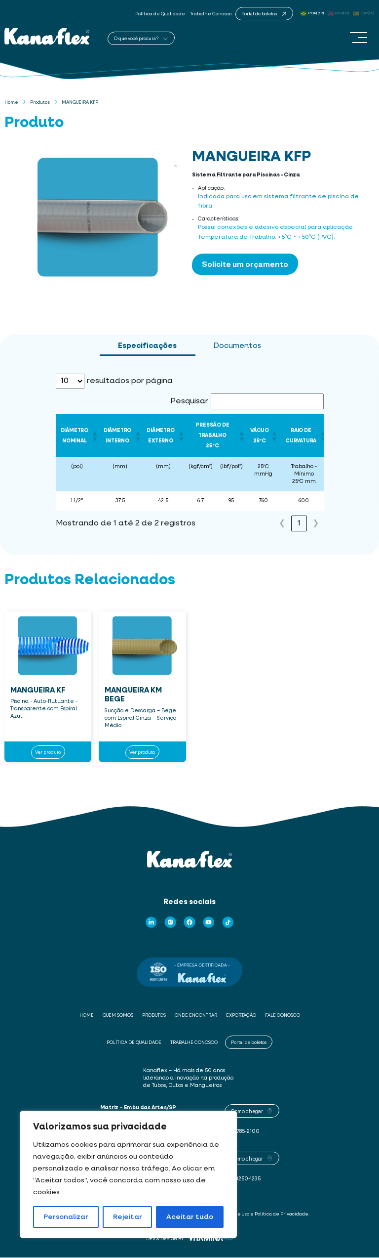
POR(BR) (312, 13)
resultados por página (130, 382)
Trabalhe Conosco (210, 14)
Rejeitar (127, 1217)
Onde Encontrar (196, 1015)
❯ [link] (315, 524)
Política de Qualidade (160, 14)
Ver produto (48, 752)
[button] (93, 436)
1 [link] (299, 524)
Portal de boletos (248, 1042)
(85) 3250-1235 (243, 1179)
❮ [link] (282, 524)
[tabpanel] (190, 456)
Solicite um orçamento (245, 264)
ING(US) (338, 13)
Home (11, 103)
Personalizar (65, 1217)
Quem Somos (118, 1015)
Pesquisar (189, 402)
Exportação (241, 1015)
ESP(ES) (364, 13)
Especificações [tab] (147, 346)
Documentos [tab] (237, 346)
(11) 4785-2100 (242, 1131)
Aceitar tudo (189, 1217)
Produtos (40, 103)
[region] (128, 1174)
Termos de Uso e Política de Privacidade (262, 1214)
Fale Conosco (282, 1015)
